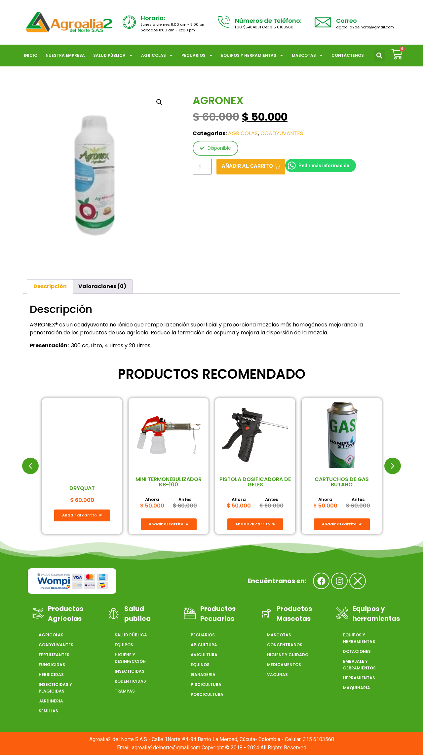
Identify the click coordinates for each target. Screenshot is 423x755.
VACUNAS (277, 674)
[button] (379, 55)
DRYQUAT (82, 488)
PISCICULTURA (206, 684)
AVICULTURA (204, 655)
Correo (346, 21)
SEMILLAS (48, 711)
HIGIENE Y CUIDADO (287, 655)
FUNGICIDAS (52, 664)
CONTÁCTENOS (347, 55)
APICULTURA (204, 645)
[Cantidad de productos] (202, 166)
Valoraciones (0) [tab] (102, 286)
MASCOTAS (307, 55)
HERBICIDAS (51, 674)
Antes (184, 499)
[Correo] (323, 22)
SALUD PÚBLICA (113, 55)
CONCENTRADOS (284, 645)
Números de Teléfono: (268, 21)
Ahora (152, 499)
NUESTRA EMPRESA (65, 55)
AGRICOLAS (157, 55)
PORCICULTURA (207, 694)
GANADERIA (203, 674)
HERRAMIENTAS (359, 678)
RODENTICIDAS (130, 681)
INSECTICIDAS (129, 671)
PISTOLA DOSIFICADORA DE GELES (255, 481)
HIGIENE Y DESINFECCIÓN (130, 658)
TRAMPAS (125, 691)
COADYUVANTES (281, 133)
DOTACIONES (357, 651)
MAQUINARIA (356, 688)
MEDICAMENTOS (284, 664)
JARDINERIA (51, 701)
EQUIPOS (124, 645)
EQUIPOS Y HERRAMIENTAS (252, 55)
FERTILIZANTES (54, 655)
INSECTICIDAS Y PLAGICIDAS (55, 688)
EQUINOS (200, 664)
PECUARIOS (197, 55)
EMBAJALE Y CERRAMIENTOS (359, 665)
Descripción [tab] (50, 286)
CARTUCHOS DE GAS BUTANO (342, 481)
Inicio (30, 55)
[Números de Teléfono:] (223, 22)
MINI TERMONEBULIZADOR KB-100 (168, 481)
